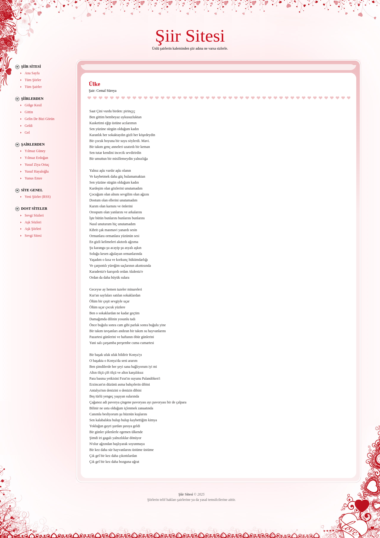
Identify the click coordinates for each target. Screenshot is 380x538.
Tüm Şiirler (33, 80)
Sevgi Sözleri (34, 215)
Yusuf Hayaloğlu (37, 171)
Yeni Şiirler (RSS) (37, 197)
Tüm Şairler (33, 87)
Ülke (94, 84)
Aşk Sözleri (33, 222)
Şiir (168, 35)
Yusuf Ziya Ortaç (37, 164)
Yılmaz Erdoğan (36, 158)
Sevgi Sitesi (33, 235)
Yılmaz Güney (35, 151)
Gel (27, 132)
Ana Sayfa (32, 73)
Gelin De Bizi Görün (39, 119)
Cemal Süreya (106, 91)
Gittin (29, 112)
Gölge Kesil (33, 105)
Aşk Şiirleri (33, 229)
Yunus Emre (33, 178)
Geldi (29, 126)
